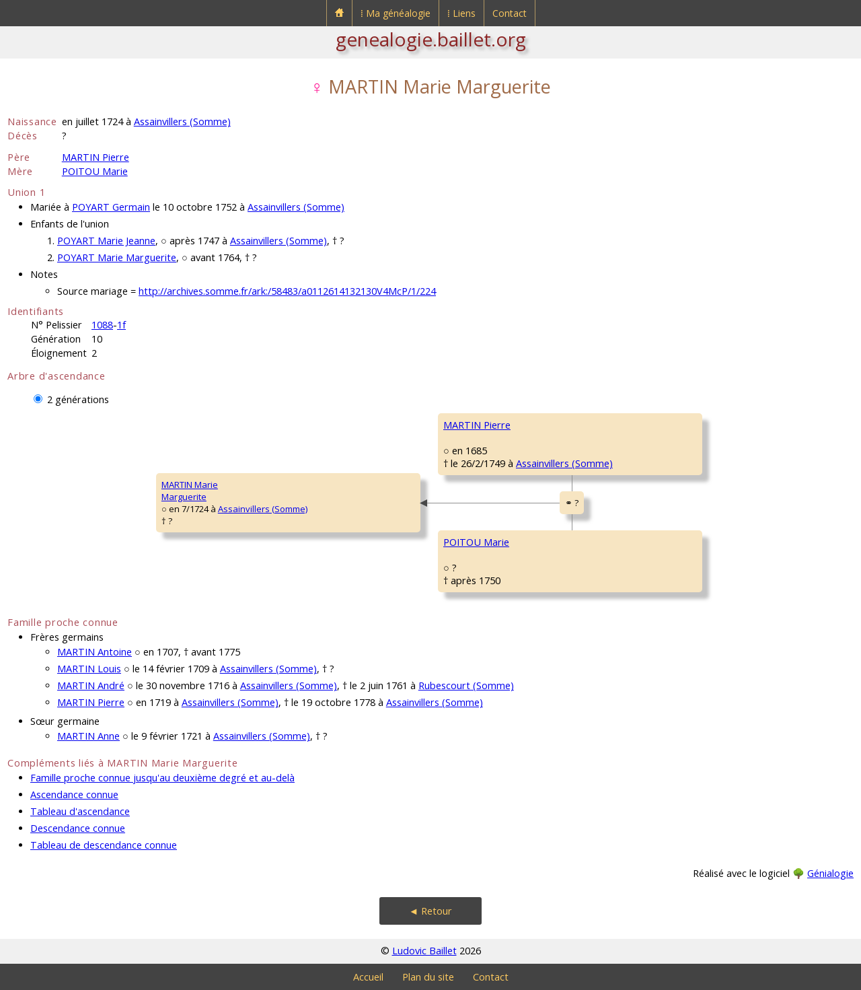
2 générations (78, 399)
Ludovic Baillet (424, 950)
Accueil (368, 976)
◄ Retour (430, 911)
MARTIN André (90, 685)
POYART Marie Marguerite (116, 257)
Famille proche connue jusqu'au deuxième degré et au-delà (162, 777)
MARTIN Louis (89, 668)
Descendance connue (77, 828)
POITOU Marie (95, 171)
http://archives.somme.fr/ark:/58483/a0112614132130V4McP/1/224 (287, 291)
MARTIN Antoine (94, 651)
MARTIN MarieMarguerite (189, 491)
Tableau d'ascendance (80, 811)
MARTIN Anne (88, 736)
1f (121, 324)
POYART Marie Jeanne (106, 240)
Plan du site (428, 976)
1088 (102, 324)
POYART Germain (111, 207)
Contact (509, 13)
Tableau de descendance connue (103, 845)
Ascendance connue (74, 794)
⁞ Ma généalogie (395, 13)
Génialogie (830, 873)
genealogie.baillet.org (431, 39)
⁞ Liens (461, 13)
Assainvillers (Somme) (182, 121)
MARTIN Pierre (95, 157)
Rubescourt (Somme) (466, 685)
